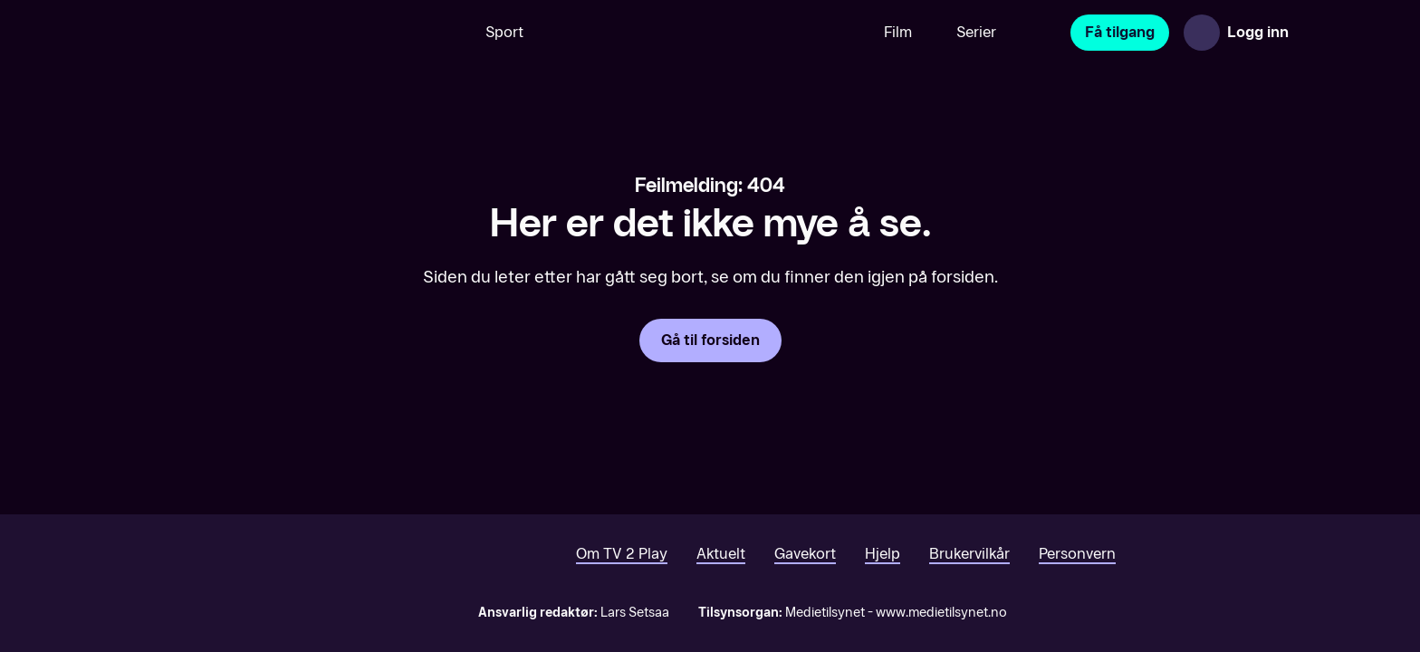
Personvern (1077, 553)
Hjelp (882, 553)
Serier (976, 32)
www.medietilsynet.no (941, 612)
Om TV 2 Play (621, 553)
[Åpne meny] (1322, 32)
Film (898, 32)
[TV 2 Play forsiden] (208, 32)
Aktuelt (720, 553)
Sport (504, 32)
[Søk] (437, 32)
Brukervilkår (969, 553)
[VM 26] (703, 32)
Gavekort (805, 553)
